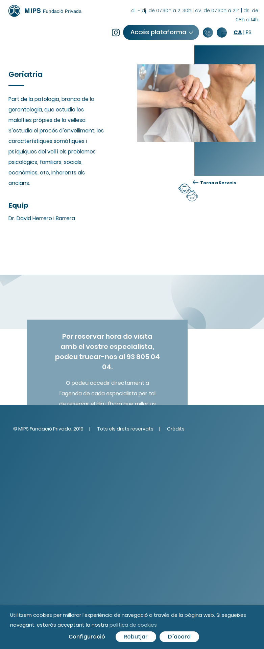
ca (238, 32)
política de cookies (133, 624)
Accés (161, 32)
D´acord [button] (179, 637)
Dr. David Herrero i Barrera (41, 218)
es (248, 32)
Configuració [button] (87, 637)
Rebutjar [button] (136, 637)
